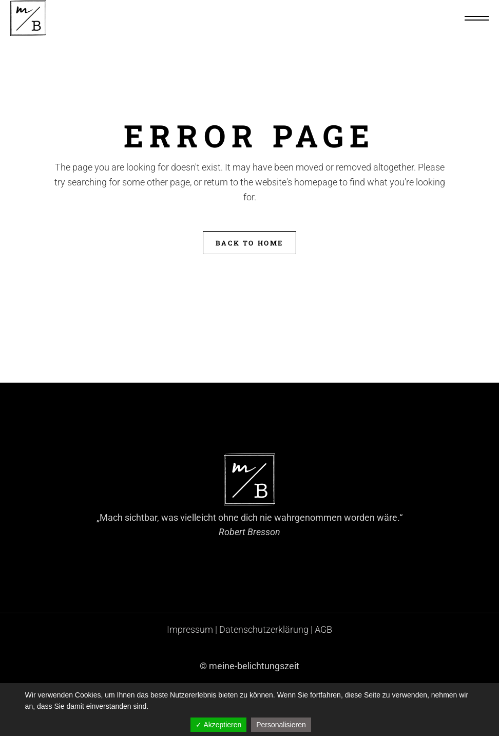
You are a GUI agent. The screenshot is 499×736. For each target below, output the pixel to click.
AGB (323, 629)
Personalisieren (281, 725)
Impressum (190, 629)
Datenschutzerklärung (264, 629)
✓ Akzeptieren (218, 725)
